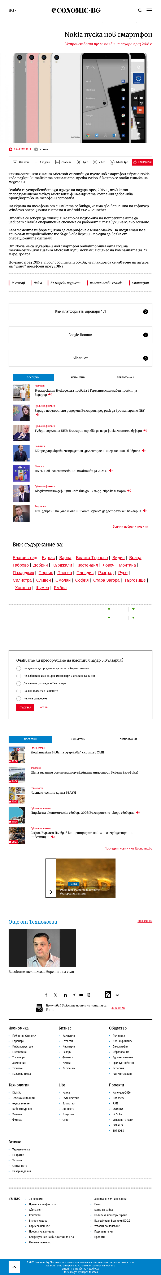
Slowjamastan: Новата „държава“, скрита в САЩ (67, 752)
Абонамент (36, 1210)
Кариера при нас (39, 1226)
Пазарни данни (21, 1171)
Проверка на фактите (42, 1204)
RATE (115, 1103)
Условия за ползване (107, 1226)
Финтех (17, 1120)
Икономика (19, 1028)
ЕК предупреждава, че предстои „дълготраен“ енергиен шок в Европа (90, 451)
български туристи (66, 283)
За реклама (36, 1199)
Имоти (66, 1063)
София (82, 580)
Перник (46, 572)
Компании (40, 385)
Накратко (18, 1155)
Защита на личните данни (110, 1199)
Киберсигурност (22, 1109)
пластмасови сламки (106, 283)
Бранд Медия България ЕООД (112, 1220)
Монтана (127, 565)
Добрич (40, 565)
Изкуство (68, 1114)
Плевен (64, 572)
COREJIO (118, 1109)
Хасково (23, 587)
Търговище (135, 580)
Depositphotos (89, 1272)
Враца (135, 557)
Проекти (116, 1085)
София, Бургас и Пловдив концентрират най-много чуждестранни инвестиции (82, 835)
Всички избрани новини (130, 526)
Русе (122, 572)
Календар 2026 (122, 1092)
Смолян (62, 580)
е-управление (21, 1103)
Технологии (19, 1085)
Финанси (39, 466)
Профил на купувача (42, 1231)
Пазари (73, 883)
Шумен (42, 587)
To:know (17, 1160)
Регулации (40, 506)
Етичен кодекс (38, 1220)
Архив (44, 707)
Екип (97, 1204)
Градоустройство (123, 1063)
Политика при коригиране (110, 1215)
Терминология (21, 1149)
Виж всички (145, 921)
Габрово (21, 565)
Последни (33, 377)
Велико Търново (92, 557)
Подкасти (119, 1098)
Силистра (22, 580)
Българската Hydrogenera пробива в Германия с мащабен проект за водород (86, 393)
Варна (65, 557)
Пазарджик (23, 572)
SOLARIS (118, 1125)
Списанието (37, 788)
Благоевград (25, 557)
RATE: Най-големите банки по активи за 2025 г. (74, 471)
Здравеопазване (123, 1057)
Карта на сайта (103, 1210)
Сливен (43, 580)
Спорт (66, 1120)
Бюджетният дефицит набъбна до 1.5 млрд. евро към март (83, 491)
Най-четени (78, 377)
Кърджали (62, 565)
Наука (66, 1092)
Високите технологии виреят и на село (41, 972)
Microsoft (18, 283)
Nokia (38, 283)
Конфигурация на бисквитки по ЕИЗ (51, 1237)
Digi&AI (16, 1092)
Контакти (35, 1215)
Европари (18, 1041)
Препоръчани (125, 377)
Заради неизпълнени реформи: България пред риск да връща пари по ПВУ (90, 413)
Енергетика (19, 1052)
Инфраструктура (22, 1046)
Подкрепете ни (103, 1231)
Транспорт (18, 1057)
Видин (118, 557)
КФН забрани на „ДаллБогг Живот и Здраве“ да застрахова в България (91, 511)
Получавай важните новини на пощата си (76, 1005)
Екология (118, 1068)
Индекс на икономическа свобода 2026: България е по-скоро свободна (85, 813)
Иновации (68, 1046)
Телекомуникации (23, 1098)
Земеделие (19, 1063)
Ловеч (108, 565)
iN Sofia (117, 1114)
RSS (111, 995)
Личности (68, 1109)
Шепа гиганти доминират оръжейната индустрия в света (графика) (84, 772)
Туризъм (17, 1068)
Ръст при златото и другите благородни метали (80, 891)
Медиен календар (40, 1242)
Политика (40, 446)
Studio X (93, 1268)
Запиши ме (118, 1007)
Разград (106, 572)
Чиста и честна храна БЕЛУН (53, 792)
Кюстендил (87, 565)
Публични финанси (45, 406)
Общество (118, 1028)
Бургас (48, 557)
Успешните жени (123, 1120)
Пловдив (85, 572)
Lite (62, 1085)
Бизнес (65, 1028)
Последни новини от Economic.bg (128, 848)
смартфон (140, 283)
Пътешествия (38, 748)
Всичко (15, 1142)
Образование (121, 1052)
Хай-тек (17, 1114)
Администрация (122, 1074)
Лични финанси (122, 1041)
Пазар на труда (21, 1074)
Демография (121, 1046)
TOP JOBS (118, 1130)
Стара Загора (106, 580)
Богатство (68, 1103)
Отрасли (67, 1041)
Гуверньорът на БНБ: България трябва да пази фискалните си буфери (91, 431)
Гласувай (25, 707)
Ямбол (60, 587)
